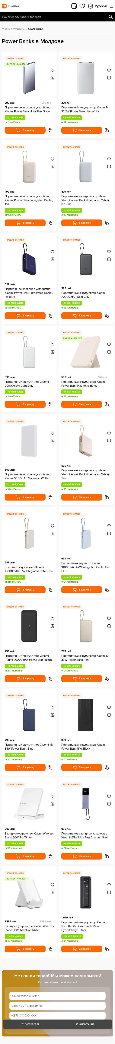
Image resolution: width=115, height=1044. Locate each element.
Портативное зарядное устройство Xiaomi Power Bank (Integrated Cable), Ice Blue (85, 200)
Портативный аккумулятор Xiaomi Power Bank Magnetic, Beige (83, 384)
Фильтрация (84, 1024)
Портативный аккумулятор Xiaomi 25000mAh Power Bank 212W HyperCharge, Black (83, 926)
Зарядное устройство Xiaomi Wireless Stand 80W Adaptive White (29, 928)
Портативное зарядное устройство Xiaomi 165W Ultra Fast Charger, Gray (84, 835)
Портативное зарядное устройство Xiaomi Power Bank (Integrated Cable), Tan (29, 200)
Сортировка (30, 1024)
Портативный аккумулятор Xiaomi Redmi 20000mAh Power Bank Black (28, 658)
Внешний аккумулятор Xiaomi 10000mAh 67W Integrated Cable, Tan (29, 569)
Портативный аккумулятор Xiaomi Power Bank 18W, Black (83, 747)
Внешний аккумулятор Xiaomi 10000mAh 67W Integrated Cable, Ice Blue (85, 567)
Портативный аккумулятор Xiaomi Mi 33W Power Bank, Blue (29, 747)
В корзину (25, 130)
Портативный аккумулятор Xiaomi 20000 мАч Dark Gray (83, 295)
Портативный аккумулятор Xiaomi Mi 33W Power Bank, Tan (85, 658)
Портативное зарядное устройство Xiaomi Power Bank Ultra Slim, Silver (27, 109)
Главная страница (13, 29)
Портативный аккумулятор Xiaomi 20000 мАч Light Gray (27, 384)
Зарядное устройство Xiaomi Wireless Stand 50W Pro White (29, 835)
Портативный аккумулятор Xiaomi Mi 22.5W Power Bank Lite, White (85, 109)
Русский (97, 6)
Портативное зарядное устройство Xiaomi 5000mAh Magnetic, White (27, 476)
